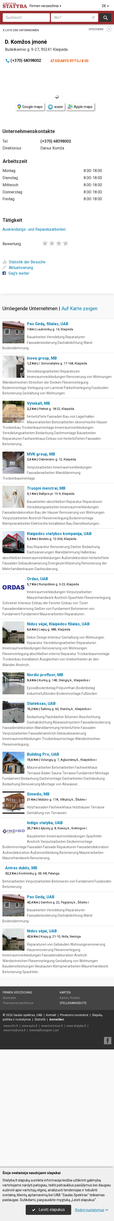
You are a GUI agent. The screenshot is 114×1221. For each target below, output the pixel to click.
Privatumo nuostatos (74, 1133)
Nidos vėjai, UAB (42, 1049)
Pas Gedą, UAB (40, 1015)
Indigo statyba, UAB (45, 941)
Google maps (30, 106)
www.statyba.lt (76, 1144)
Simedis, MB (38, 912)
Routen (75, 1116)
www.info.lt (10, 1144)
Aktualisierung (17, 267)
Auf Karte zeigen (79, 426)
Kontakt (51, 1133)
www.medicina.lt (14, 1148)
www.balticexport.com (44, 1148)
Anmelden (56, 1137)
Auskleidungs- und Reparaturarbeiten (34, 229)
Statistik (40, 1137)
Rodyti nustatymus (91, 1210)
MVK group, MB (41, 572)
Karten (65, 1110)
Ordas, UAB (37, 697)
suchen (105, 17)
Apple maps (80, 106)
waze (55, 107)
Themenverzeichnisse (18, 1121)
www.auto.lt (29, 1144)
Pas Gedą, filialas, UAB (47, 442)
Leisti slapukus (48, 1209)
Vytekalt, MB (38, 521)
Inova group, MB (42, 476)
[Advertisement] (57, 352)
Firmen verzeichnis (46, 6)
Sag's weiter (15, 273)
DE (106, 6)
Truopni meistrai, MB (46, 606)
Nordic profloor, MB (45, 793)
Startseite (9, 1116)
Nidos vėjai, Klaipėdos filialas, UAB (58, 742)
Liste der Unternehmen (20, 30)
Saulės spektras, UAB (27, 1133)
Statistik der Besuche (24, 262)
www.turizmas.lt (52, 1144)
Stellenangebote (73, 1121)
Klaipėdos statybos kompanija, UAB (59, 651)
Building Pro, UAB (43, 872)
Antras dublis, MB (21, 986)
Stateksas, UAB (41, 821)
